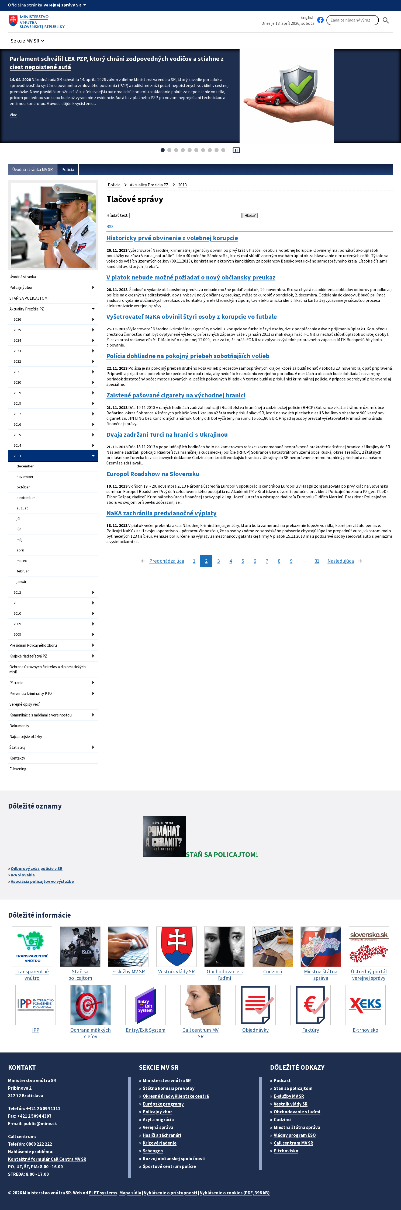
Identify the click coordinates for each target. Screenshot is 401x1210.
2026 (17, 319)
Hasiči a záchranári (162, 1135)
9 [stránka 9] (291, 561)
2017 (17, 413)
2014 (17, 445)
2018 (17, 403)
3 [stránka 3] (218, 561)
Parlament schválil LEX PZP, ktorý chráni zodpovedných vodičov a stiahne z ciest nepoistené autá (117, 62)
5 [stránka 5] (242, 561)
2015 (17, 434)
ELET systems (103, 1193)
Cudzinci (283, 1119)
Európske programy (163, 1104)
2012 (17, 592)
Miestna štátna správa (297, 1127)
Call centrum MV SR (293, 1143)
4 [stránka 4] (230, 561)
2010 (17, 613)
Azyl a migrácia (158, 1119)
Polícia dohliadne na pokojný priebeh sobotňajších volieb (187, 356)
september (26, 497)
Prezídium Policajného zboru (33, 645)
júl (18, 518)
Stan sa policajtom (293, 1088)
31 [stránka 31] (316, 561)
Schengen (153, 1151)
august (22, 508)
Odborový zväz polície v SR (37, 868)
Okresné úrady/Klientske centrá (176, 1096)
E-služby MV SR (289, 1096)
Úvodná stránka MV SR (32, 169)
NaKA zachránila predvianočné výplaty (161, 513)
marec (22, 560)
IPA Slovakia (23, 874)
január (21, 581)
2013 (17, 455)
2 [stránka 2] (206, 561)
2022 (17, 361)
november (25, 476)
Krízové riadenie (160, 1143)
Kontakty (17, 758)
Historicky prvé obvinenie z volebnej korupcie (172, 238)
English (307, 17)
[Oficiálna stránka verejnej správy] (66, 5)
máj (19, 539)
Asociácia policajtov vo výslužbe (42, 881)
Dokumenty (19, 725)
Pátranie (16, 682)
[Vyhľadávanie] (352, 20)
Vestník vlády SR (290, 1104)
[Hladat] (386, 20)
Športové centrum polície (169, 1166)
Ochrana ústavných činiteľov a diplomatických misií (47, 669)
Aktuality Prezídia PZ (26, 309)
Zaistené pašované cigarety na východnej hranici (176, 395)
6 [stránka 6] (255, 561)
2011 (17, 602)
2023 (17, 350)
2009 (17, 623)
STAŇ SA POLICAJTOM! (29, 298)
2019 (17, 392)
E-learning (17, 768)
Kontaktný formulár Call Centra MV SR (47, 1159)
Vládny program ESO (295, 1135)
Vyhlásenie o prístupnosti (170, 1193)
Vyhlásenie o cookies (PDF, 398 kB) (235, 1193)
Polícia (67, 169)
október (23, 487)
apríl (20, 550)
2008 (17, 634)
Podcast (282, 1080)
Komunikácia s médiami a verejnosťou (40, 715)
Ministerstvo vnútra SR (167, 1080)
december (25, 466)
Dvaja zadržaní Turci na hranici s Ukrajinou (167, 435)
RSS (109, 226)
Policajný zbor (21, 287)
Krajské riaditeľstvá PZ (28, 656)
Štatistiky (17, 747)
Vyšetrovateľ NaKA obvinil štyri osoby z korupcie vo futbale (191, 317)
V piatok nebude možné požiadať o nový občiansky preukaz (190, 277)
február (23, 571)
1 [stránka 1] (194, 561)
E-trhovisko (286, 1151)
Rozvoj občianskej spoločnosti (174, 1159)
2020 (17, 382)
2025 (17, 329)
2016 (17, 424)
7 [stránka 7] (267, 561)
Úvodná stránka (22, 276)
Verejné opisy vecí (24, 704)
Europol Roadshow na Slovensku (152, 474)
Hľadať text (117, 215)
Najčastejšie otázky (25, 736)
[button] (28, 39)
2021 (17, 371)
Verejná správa (158, 1127)
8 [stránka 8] (279, 561)
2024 (17, 340)
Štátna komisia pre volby (169, 1088)
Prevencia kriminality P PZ (31, 693)
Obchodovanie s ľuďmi (297, 1112)
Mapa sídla (130, 1193)
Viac (13, 114)
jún (19, 529)
